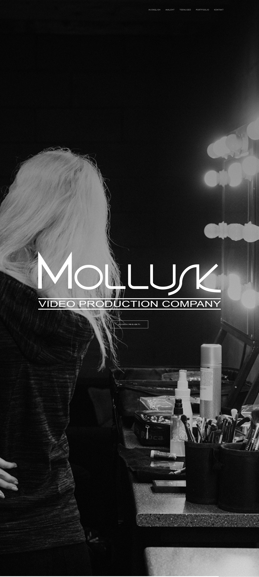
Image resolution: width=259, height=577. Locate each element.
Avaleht (170, 10)
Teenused (185, 10)
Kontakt (219, 10)
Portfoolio (202, 10)
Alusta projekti (129, 324)
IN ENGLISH (154, 10)
